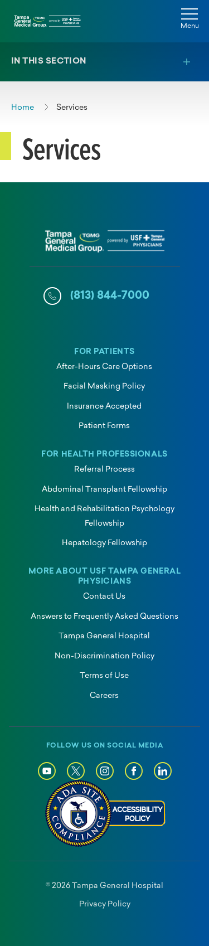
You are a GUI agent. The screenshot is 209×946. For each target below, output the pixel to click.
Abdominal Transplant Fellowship (104, 490)
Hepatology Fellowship (104, 543)
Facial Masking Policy (104, 386)
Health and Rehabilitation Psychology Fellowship (104, 516)
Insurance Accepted (104, 406)
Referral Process (104, 469)
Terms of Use (104, 676)
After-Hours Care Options (104, 367)
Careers (104, 696)
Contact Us (104, 597)
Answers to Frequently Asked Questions (104, 617)
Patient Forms (104, 426)
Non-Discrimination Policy (104, 656)
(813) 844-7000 (109, 296)
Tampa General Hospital (104, 636)
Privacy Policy (104, 904)
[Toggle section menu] (104, 61)
